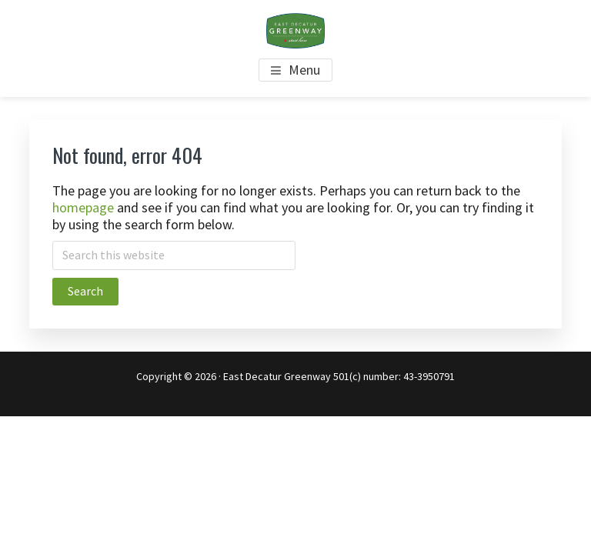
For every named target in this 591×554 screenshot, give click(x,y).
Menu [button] (304, 69)
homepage (83, 207)
